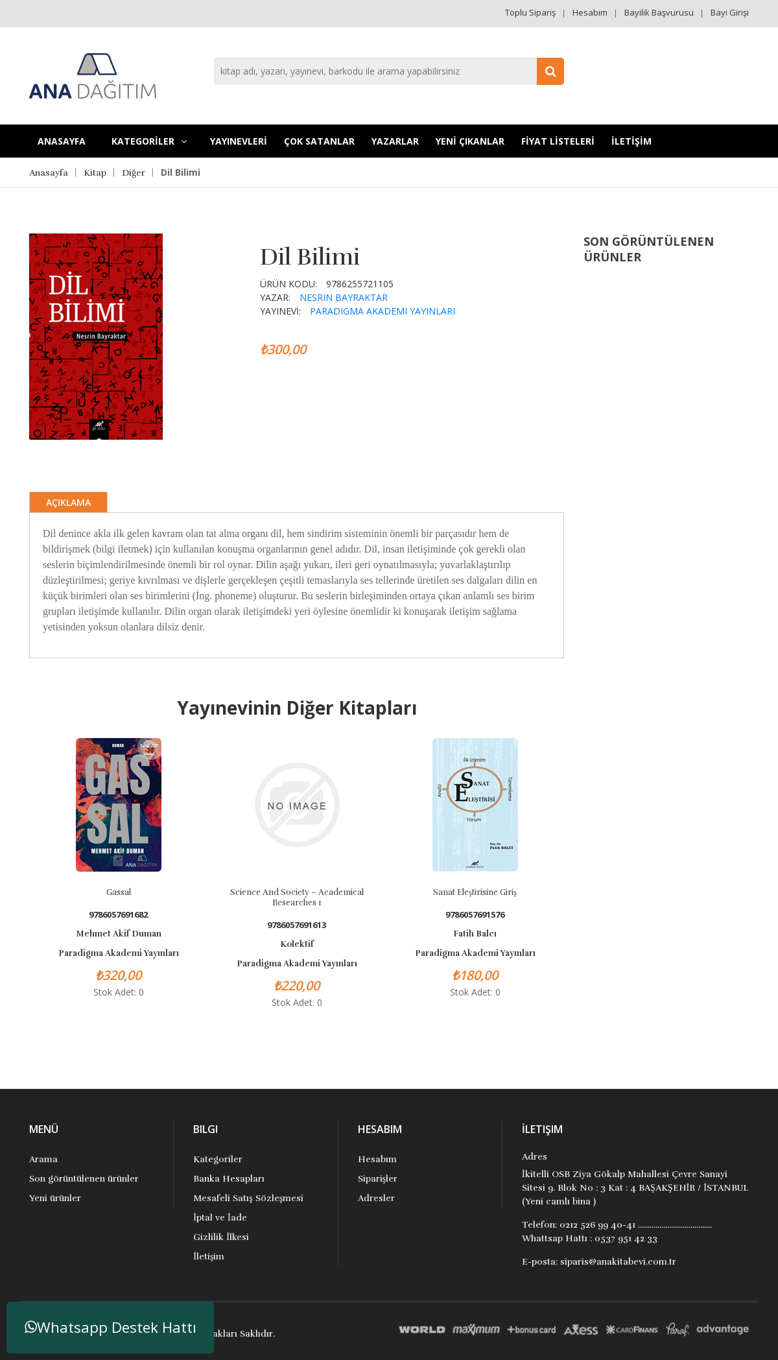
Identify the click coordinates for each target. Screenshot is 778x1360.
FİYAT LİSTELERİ (558, 141)
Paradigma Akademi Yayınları (382, 311)
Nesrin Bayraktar (344, 297)
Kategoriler (217, 1159)
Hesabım (589, 12)
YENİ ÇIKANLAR (470, 141)
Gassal (118, 892)
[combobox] (389, 71)
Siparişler (377, 1178)
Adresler (376, 1198)
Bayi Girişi (730, 12)
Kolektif (297, 944)
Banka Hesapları (229, 1178)
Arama (43, 1159)
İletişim (208, 1256)
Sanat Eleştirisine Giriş (475, 892)
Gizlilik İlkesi (221, 1237)
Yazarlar (395, 141)
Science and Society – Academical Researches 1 (297, 897)
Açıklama (68, 502)
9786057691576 (474, 914)
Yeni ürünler (55, 1198)
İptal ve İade (219, 1217)
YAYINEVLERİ (238, 141)
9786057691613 (296, 925)
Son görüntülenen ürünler (84, 1178)
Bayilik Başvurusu (659, 12)
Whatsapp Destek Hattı (110, 1327)
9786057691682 (118, 914)
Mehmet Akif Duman (118, 934)
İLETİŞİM (631, 141)
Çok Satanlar (319, 141)
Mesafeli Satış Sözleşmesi (248, 1198)
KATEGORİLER (149, 141)
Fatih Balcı (475, 934)
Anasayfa (62, 141)
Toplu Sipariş (530, 12)
